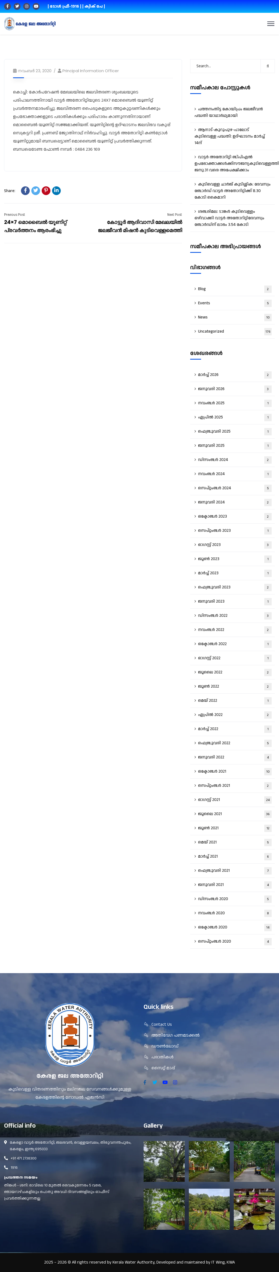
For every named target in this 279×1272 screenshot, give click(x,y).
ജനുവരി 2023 (235, 601)
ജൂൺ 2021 (235, 828)
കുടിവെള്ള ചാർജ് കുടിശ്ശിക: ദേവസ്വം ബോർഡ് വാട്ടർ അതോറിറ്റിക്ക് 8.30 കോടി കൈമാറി (233, 190)
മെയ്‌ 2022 (235, 701)
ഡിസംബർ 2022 (235, 616)
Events (235, 303)
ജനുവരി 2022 (235, 757)
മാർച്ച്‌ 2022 (235, 729)
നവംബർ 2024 (235, 474)
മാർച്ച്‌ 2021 (235, 856)
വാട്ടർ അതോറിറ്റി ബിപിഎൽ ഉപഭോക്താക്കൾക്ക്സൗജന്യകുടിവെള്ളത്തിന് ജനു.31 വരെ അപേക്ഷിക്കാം (235, 163)
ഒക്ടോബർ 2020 (235, 927)
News (235, 317)
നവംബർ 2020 (235, 913)
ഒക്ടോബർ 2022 (235, 644)
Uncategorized (235, 331)
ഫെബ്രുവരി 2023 (235, 587)
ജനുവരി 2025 (235, 446)
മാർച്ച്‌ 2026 (235, 375)
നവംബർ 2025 (235, 403)
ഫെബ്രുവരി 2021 (235, 871)
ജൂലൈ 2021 (235, 814)
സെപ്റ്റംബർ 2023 (235, 531)
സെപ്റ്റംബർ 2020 (235, 941)
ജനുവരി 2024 (235, 502)
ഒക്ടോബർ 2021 (235, 771)
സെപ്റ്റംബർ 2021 (235, 786)
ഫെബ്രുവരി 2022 (235, 743)
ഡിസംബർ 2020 (235, 899)
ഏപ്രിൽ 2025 (235, 417)
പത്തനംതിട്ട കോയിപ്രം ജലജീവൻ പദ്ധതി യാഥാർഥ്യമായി (229, 112)
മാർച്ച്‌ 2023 (235, 573)
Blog (235, 289)
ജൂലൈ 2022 (235, 672)
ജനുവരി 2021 (235, 885)
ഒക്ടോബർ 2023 (235, 516)
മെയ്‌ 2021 (235, 842)
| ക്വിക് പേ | (93, 6)
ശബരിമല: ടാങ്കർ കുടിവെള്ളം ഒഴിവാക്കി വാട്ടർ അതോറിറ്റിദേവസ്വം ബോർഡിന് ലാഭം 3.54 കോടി (229, 218)
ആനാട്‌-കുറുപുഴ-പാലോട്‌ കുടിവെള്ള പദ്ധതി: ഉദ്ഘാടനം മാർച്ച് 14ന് (230, 136)
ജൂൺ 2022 (235, 686)
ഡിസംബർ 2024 (235, 460)
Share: (9, 191)
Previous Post (14, 214)
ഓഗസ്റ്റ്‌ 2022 (235, 658)
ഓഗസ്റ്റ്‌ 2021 (235, 800)
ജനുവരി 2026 (235, 389)
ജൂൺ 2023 (235, 559)
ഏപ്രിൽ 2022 (235, 715)
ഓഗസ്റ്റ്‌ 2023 (235, 545)
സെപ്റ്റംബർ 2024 (235, 488)
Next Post (174, 214)
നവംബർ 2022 (235, 630)
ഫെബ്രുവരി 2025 (235, 431)
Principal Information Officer (90, 71)
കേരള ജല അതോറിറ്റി (70, 1075)
